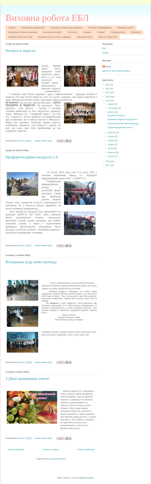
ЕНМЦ (105, 53)
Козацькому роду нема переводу (31, 262)
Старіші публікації (85, 449)
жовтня (111, 112)
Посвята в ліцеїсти (20, 51)
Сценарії (101, 32)
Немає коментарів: (43, 141)
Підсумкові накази (84, 37)
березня (112, 152)
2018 (108, 161)
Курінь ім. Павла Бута (107, 37)
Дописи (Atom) (59, 459)
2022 (108, 88)
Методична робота (125, 28)
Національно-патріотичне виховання (66, 28)
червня (111, 140)
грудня (111, 104)
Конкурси (87, 32)
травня (111, 144)
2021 (108, 92)
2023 (108, 84)
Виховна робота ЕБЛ (47, 18)
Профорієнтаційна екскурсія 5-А (32, 157)
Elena (108, 66)
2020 (108, 96)
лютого (111, 156)
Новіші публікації (16, 449)
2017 (108, 165)
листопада (113, 108)
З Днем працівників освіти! (27, 378)
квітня (111, 148)
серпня (111, 136)
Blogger (90, 478)
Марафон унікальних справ (20, 37)
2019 (108, 100)
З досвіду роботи (117, 32)
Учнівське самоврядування (100, 28)
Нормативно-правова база (33, 28)
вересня (112, 132)
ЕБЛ (104, 48)
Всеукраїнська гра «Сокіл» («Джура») (54, 37)
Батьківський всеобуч (52, 32)
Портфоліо (136, 32)
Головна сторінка (50, 449)
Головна (12, 28)
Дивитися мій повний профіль (116, 71)
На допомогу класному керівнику (22, 32)
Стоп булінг (72, 32)
